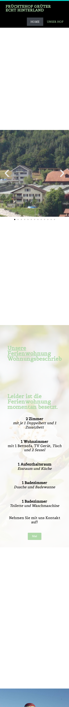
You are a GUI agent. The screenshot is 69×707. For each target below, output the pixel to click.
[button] (14, 219)
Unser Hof (55, 21)
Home (35, 21)
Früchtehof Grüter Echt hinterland (28, 8)
